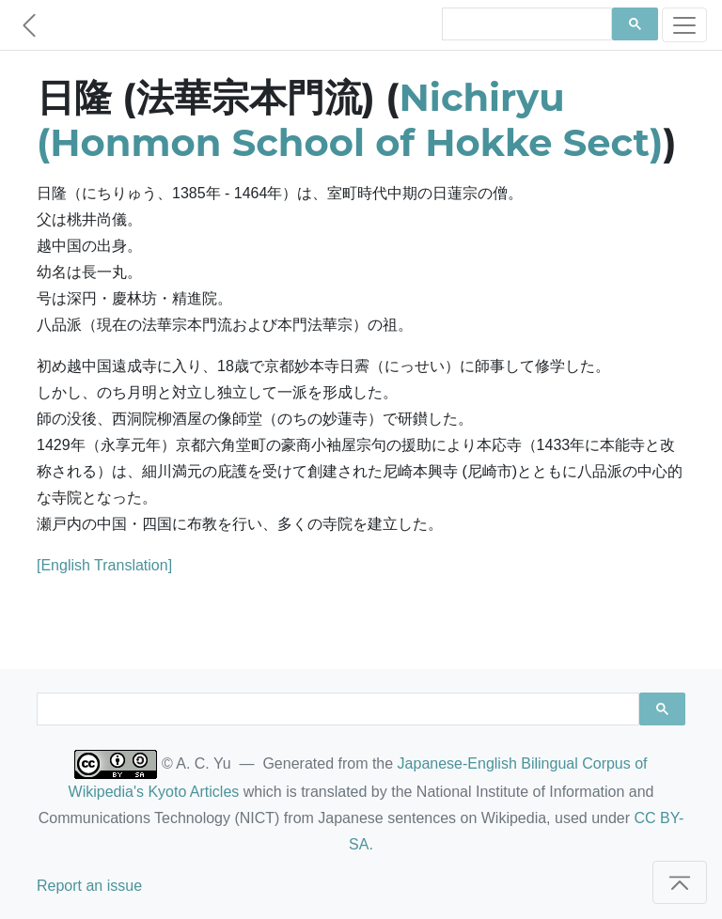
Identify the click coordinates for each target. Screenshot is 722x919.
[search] (525, 24)
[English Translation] (104, 565)
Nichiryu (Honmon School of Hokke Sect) (350, 119)
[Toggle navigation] (684, 25)
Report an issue (89, 886)
